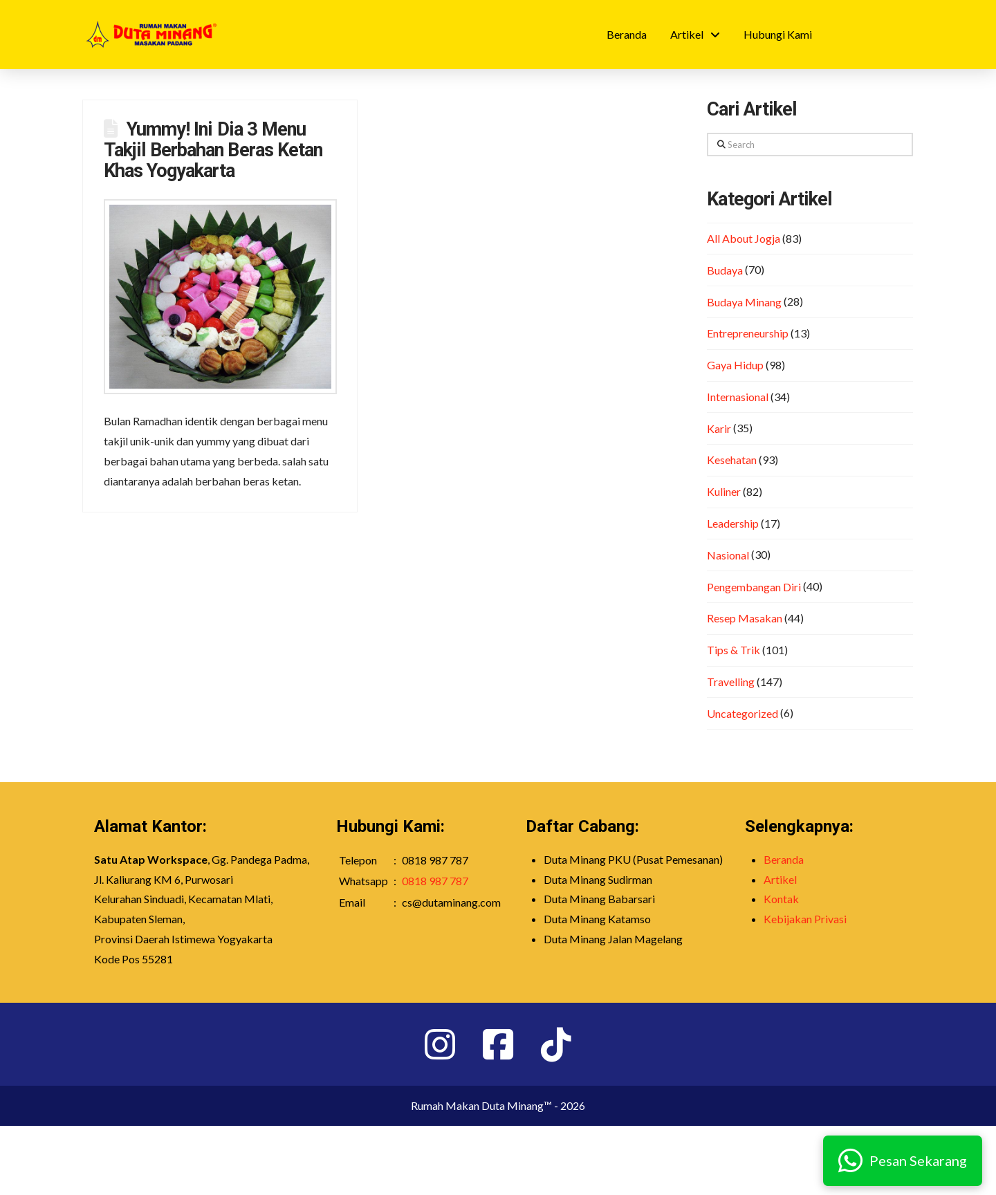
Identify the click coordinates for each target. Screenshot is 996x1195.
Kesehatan (732, 459)
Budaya (725, 270)
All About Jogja (743, 238)
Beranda (784, 859)
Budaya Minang (744, 301)
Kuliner (724, 491)
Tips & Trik (733, 649)
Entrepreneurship (747, 333)
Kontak (781, 898)
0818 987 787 (435, 880)
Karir (719, 428)
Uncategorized (742, 713)
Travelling (731, 681)
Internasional (737, 396)
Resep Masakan (744, 617)
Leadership (733, 523)
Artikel (780, 879)
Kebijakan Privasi (805, 918)
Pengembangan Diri (754, 586)
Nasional (728, 555)
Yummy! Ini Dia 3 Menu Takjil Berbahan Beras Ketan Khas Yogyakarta (213, 150)
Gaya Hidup (735, 364)
